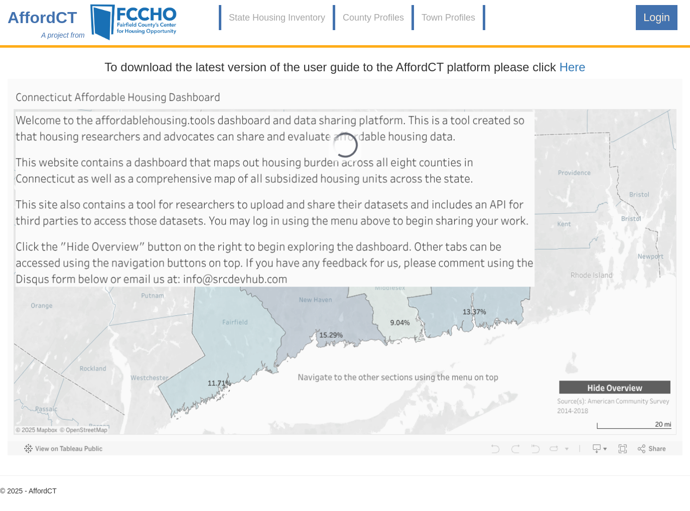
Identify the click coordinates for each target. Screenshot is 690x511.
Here (573, 67)
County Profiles (373, 18)
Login (656, 17)
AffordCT (42, 18)
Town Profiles (448, 18)
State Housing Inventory (277, 18)
